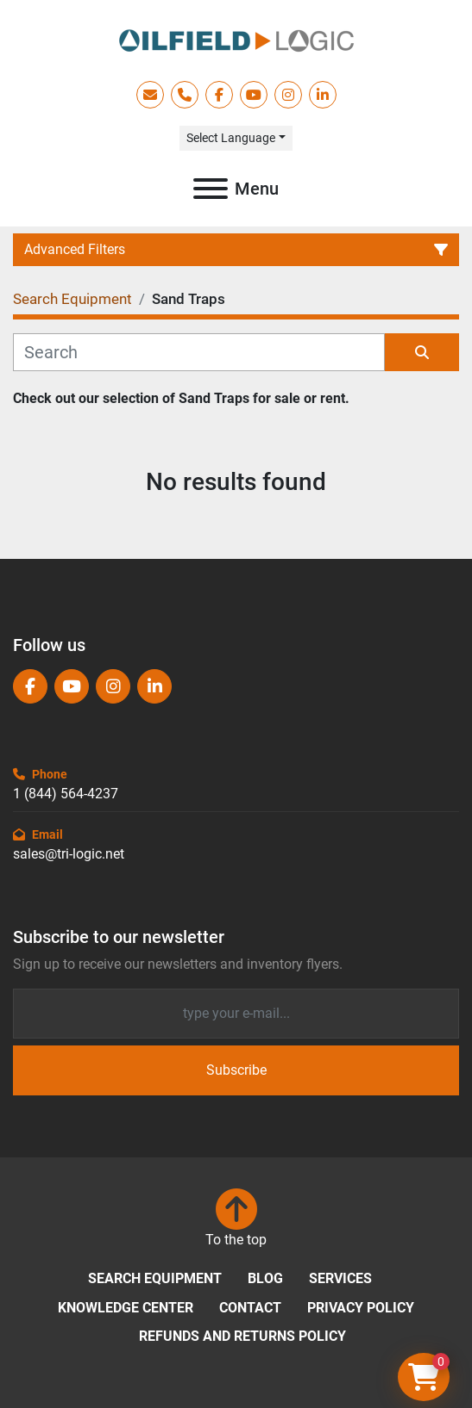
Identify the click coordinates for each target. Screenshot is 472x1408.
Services (340, 1278)
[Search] (199, 352)
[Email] (236, 1014)
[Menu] (210, 188)
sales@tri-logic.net (68, 854)
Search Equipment (155, 1278)
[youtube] (253, 95)
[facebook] (219, 95)
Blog (265, 1278)
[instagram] (288, 95)
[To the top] (236, 1219)
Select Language (230, 138)
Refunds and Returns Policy (242, 1336)
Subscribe (236, 1070)
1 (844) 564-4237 (65, 793)
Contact (250, 1307)
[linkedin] (323, 95)
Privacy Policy (360, 1307)
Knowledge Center (125, 1307)
